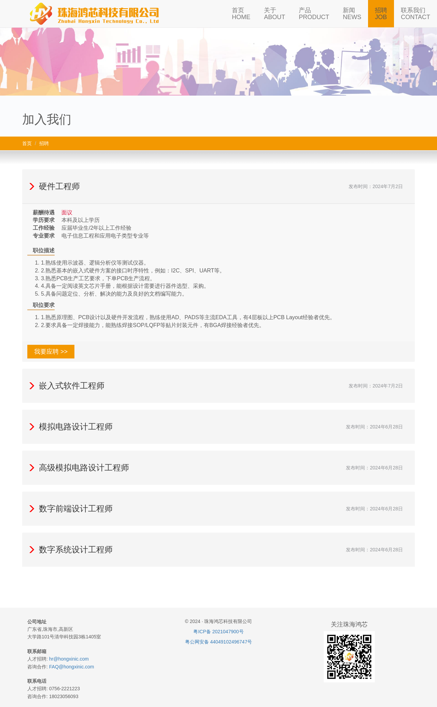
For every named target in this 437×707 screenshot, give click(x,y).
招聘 (44, 143)
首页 (27, 143)
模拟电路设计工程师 (70, 426)
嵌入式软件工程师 (65, 385)
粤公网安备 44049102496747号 (218, 642)
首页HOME (241, 13)
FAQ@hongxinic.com (71, 666)
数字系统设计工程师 (70, 549)
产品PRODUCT (314, 13)
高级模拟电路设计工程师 (78, 467)
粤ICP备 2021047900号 (218, 631)
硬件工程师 (53, 186)
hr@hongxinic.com (69, 659)
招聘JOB (381, 13)
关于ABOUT (274, 13)
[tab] (218, 186)
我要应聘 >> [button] (51, 351)
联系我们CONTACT (415, 13)
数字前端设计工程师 (70, 508)
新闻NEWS (352, 13)
